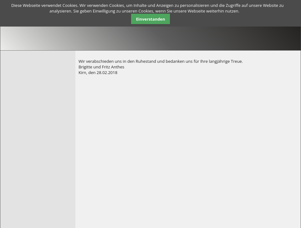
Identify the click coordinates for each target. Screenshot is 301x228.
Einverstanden (150, 19)
